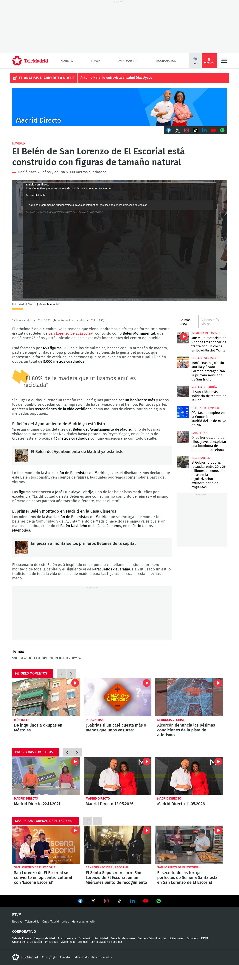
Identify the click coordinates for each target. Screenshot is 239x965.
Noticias (67, 60)
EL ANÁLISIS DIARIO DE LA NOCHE (47, 78)
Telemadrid (32, 921)
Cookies (83, 941)
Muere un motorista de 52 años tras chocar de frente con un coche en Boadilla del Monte (182, 337)
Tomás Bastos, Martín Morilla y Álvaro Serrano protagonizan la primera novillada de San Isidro (182, 362)
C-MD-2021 (119, 107)
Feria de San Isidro (205, 358)
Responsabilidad (44, 938)
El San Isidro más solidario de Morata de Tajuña (182, 391)
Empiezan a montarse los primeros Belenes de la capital (21, 547)
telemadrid (25, 957)
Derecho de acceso (123, 938)
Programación (165, 60)
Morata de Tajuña (204, 387)
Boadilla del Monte (206, 333)
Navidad (18, 143)
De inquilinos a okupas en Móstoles (46, 697)
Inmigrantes (200, 457)
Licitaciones (176, 938)
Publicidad (101, 938)
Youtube (213, 130)
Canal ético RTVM (197, 938)
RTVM (16, 915)
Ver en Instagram (106, 901)
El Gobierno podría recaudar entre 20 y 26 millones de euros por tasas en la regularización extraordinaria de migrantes (182, 462)
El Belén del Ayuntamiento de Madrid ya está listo (21, 455)
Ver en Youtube (145, 901)
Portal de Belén (59, 658)
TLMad (95, 60)
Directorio (85, 938)
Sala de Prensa (21, 938)
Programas (95, 720)
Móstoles (22, 720)
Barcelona (199, 432)
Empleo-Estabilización (152, 938)
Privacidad (51, 941)
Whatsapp (222, 130)
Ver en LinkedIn (132, 901)
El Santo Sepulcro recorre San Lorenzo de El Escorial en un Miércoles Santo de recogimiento (118, 845)
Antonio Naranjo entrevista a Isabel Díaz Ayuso (116, 78)
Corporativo (24, 932)
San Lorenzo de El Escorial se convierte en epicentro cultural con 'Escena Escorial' (46, 845)
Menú (224, 60)
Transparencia (67, 938)
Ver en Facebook (80, 902)
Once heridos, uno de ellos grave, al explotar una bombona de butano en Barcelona (182, 437)
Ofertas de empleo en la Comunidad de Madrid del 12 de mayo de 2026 (182, 412)
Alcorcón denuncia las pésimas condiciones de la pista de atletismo (189, 697)
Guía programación (84, 921)
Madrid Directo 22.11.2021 (46, 776)
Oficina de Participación (27, 941)
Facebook (168, 130)
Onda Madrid (127, 60)
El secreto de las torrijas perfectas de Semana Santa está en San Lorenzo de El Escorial (189, 845)
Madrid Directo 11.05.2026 (189, 776)
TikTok (195, 130)
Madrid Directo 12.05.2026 (118, 776)
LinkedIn (204, 130)
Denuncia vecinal (170, 720)
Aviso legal (68, 941)
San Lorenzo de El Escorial (71, 333)
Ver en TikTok (119, 902)
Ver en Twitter (93, 902)
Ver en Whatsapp (158, 901)
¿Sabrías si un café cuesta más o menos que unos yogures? (118, 697)
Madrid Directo (26, 798)
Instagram (186, 130)
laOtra (65, 921)
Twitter (177, 130)
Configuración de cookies (106, 941)
